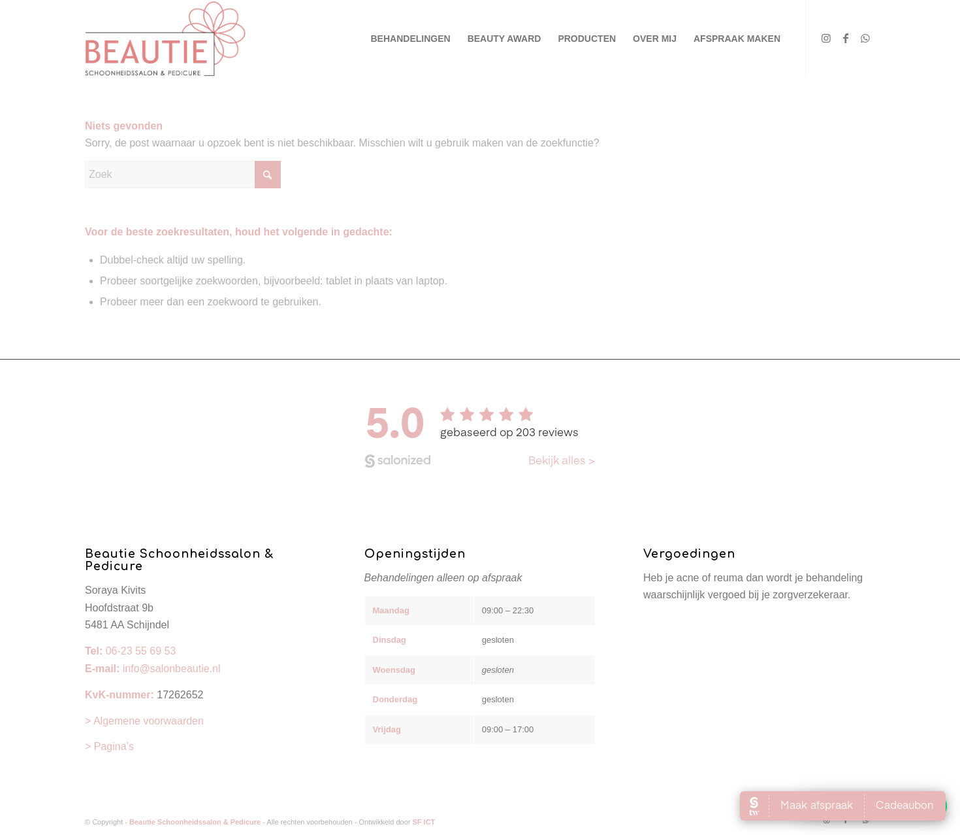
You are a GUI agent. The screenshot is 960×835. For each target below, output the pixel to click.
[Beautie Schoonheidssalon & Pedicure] (165, 38)
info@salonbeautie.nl (172, 662)
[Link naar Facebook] (846, 38)
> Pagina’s (109, 740)
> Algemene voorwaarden (144, 715)
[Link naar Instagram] (826, 38)
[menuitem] (410, 38)
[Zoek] (183, 174)
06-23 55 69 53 (141, 645)
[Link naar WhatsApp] (865, 38)
